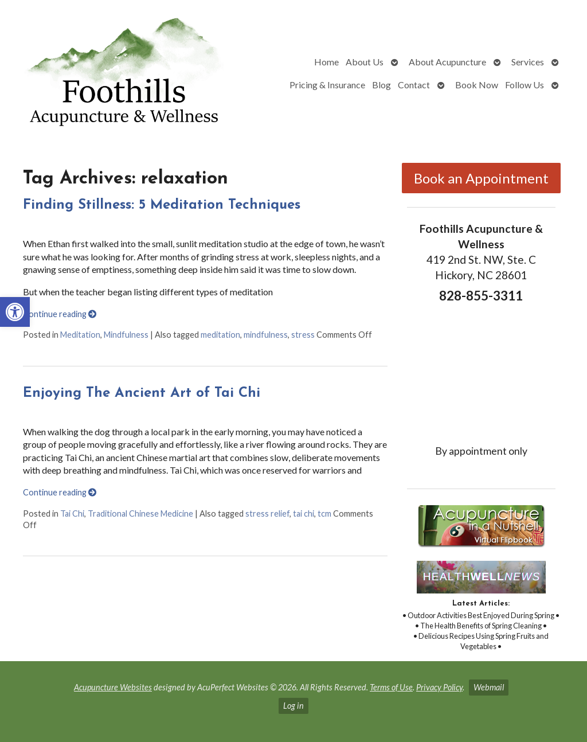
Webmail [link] (488, 687)
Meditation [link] (80, 334)
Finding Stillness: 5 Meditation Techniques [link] (161, 205)
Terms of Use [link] (391, 687)
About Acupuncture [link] (447, 61)
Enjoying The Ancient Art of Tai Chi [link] (141, 393)
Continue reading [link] (59, 314)
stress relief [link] (267, 513)
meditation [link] (220, 334)
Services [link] (527, 61)
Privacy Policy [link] (439, 687)
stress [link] (303, 334)
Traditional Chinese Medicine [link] (140, 513)
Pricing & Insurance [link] (327, 84)
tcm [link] (324, 513)
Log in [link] (293, 705)
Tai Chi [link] (72, 513)
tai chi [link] (303, 513)
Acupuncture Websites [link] (113, 687)
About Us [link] (364, 61)
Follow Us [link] (524, 84)
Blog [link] (381, 84)
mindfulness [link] (266, 334)
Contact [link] (414, 84)
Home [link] (326, 61)
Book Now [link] (476, 84)
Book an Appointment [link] (481, 178)
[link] (15, 312)
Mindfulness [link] (126, 334)
